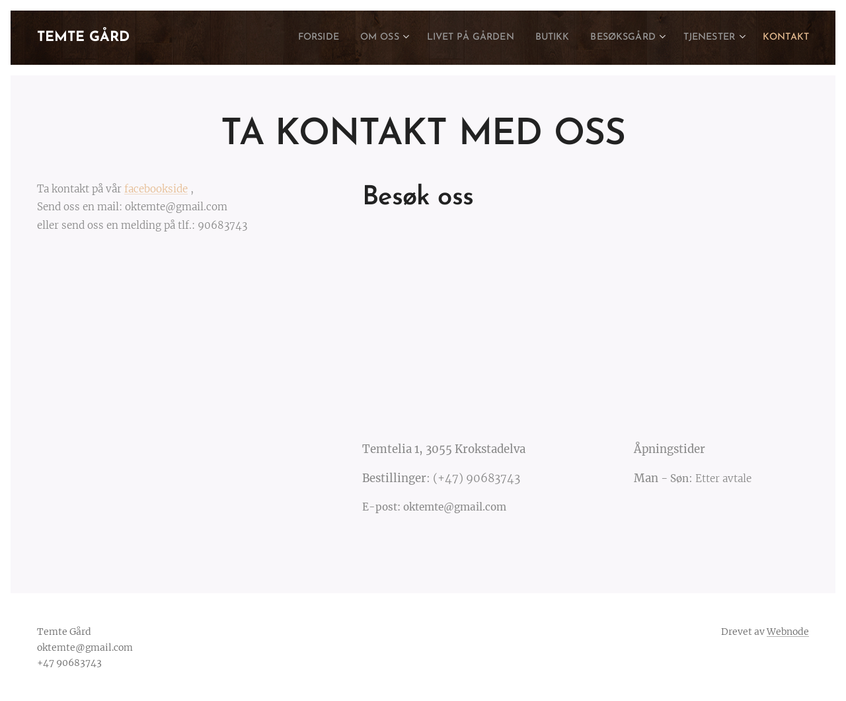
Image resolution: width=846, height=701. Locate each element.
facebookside (156, 189)
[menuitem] (275, 37)
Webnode (788, 632)
